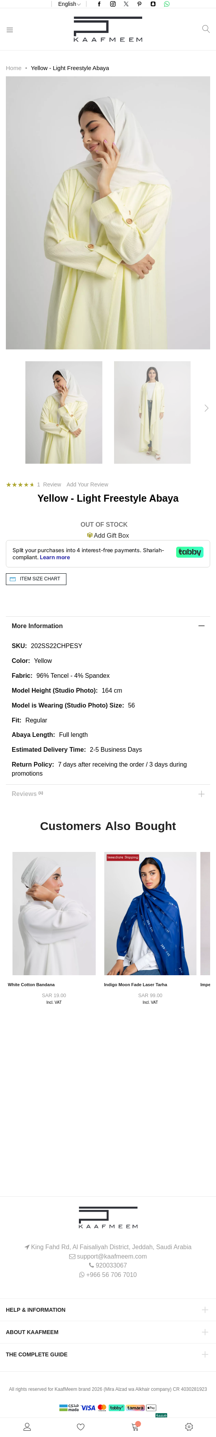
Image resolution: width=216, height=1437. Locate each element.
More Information (37, 626)
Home (13, 68)
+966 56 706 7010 (111, 1274)
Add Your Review (87, 484)
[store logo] (108, 29)
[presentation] (206, 408)
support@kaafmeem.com (112, 1256)
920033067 (111, 1265)
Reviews (27, 793)
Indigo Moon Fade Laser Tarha (135, 984)
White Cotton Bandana (31, 984)
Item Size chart (40, 579)
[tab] (108, 626)
